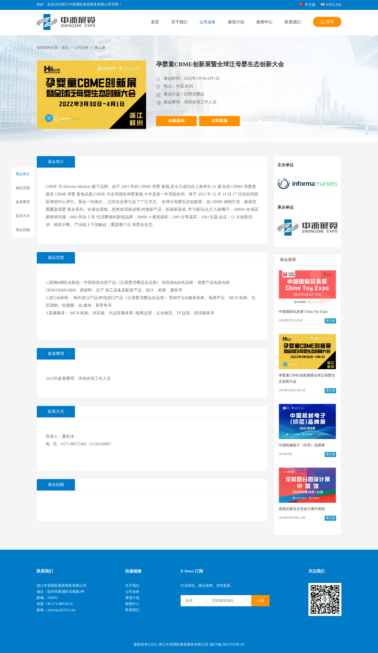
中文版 (308, 5)
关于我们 (179, 22)
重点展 (99, 48)
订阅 (260, 600)
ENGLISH (331, 5)
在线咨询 (176, 121)
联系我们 (293, 22)
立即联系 (219, 121)
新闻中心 (264, 22)
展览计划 (236, 22)
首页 (155, 22)
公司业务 (207, 22)
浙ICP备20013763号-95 (226, 645)
